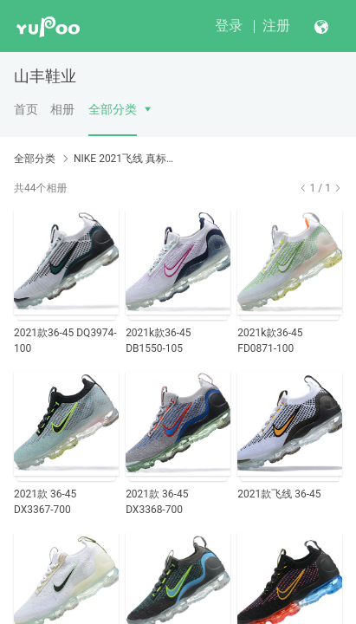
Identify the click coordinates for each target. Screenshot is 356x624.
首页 (26, 109)
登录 (229, 25)
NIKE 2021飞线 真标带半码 (125, 159)
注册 (276, 25)
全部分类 (112, 109)
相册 (62, 109)
